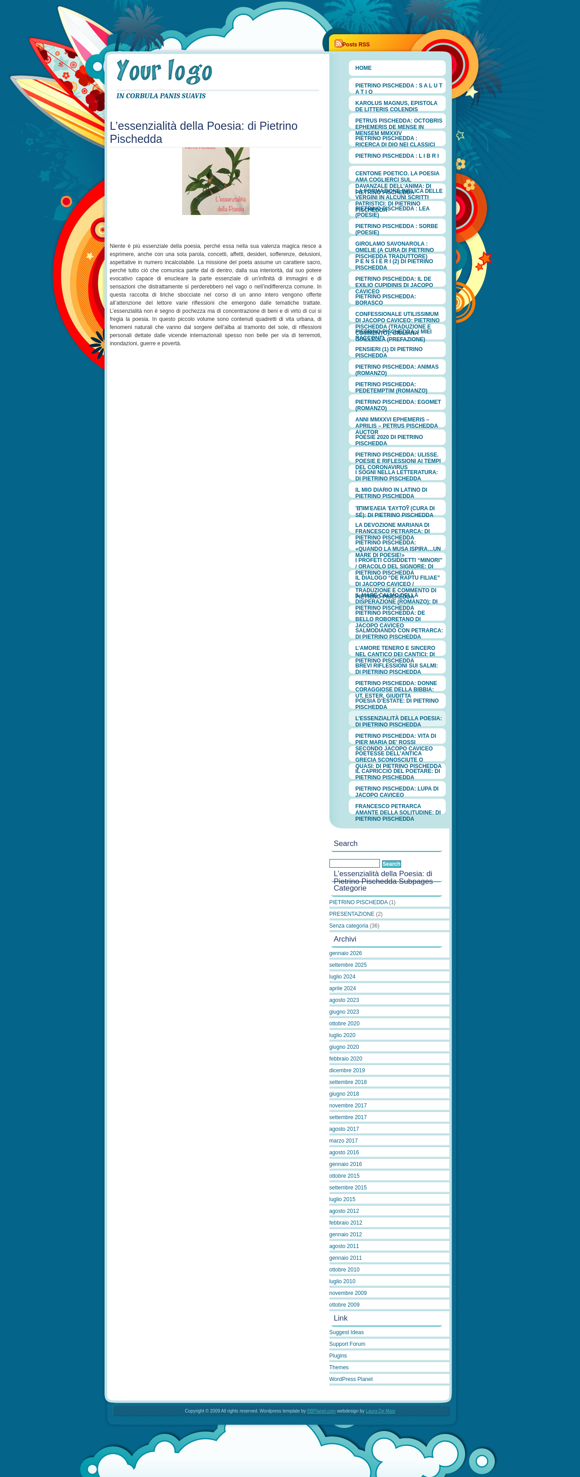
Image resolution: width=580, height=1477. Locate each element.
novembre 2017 (348, 1105)
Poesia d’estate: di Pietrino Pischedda (397, 703)
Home (364, 68)
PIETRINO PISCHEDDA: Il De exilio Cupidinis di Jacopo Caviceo (395, 281)
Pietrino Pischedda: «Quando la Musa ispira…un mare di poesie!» (398, 545)
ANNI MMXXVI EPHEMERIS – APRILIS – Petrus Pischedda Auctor (397, 421)
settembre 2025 (348, 965)
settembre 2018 (348, 1082)
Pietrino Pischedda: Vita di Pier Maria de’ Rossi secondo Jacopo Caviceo (396, 738)
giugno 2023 (344, 1012)
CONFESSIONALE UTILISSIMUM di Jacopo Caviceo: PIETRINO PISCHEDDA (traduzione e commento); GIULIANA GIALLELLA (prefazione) (398, 316)
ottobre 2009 (344, 1305)
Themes (339, 1367)
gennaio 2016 (345, 1164)
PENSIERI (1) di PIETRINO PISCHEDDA (389, 351)
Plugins (338, 1356)
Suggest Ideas (346, 1332)
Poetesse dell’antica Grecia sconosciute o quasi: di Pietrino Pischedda (399, 755)
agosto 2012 (344, 1211)
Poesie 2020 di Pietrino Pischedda (389, 439)
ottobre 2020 (344, 1023)
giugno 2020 (344, 1047)
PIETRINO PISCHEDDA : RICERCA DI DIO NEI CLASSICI (395, 140)
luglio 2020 (342, 1035)
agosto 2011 (344, 1246)
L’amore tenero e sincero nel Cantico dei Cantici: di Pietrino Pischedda (395, 650)
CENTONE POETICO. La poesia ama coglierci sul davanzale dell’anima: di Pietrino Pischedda (398, 175)
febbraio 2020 (345, 1059)
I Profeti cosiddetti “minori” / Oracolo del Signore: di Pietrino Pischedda (399, 562)
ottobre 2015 (344, 1176)
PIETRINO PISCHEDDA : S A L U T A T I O (399, 87)
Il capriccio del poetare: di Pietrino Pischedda (398, 773)
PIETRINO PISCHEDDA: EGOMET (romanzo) (398, 404)
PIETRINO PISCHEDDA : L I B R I (397, 156)
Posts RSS (356, 44)
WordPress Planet (351, 1379)
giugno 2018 (344, 1094)
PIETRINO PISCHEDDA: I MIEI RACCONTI (394, 334)
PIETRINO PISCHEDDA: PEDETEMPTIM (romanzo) (392, 386)
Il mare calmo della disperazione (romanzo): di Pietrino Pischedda (397, 597)
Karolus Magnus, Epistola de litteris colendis (397, 105)
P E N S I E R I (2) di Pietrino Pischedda (394, 263)
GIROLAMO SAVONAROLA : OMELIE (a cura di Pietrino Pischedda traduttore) (395, 246)
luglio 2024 (342, 977)
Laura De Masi (380, 1410)
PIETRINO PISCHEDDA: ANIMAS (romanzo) (397, 369)
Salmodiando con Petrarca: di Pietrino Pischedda (399, 632)
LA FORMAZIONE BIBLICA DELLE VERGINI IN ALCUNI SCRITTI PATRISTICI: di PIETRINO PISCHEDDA (399, 193)
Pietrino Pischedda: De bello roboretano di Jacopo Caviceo (390, 615)
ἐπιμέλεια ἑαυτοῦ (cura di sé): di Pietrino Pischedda (395, 510)
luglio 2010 (342, 1281)
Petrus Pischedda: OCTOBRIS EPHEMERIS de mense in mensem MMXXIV (399, 123)
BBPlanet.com (321, 1410)
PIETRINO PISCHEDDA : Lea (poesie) (393, 211)
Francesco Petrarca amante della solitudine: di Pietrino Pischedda (398, 808)
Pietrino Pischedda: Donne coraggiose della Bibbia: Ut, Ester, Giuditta (396, 685)
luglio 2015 (342, 1199)
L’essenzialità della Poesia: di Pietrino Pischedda (399, 720)
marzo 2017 (343, 1141)
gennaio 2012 (345, 1234)
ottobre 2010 (344, 1270)
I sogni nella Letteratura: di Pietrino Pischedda (397, 474)
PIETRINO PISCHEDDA (218, 72)
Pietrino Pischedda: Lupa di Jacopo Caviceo (397, 791)
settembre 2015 (348, 1187)
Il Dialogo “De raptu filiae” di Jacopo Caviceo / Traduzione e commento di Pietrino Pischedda (398, 580)
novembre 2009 (348, 1293)
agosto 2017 (344, 1129)
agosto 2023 (344, 1000)
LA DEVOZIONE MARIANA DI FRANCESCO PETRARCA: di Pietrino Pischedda (393, 527)
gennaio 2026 (345, 953)
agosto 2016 (344, 1152)
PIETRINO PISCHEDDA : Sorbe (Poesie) (397, 228)
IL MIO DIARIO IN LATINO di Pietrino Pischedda (392, 492)
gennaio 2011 (345, 1258)
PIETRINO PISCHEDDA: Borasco (386, 298)
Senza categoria (349, 926)
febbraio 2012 (345, 1223)
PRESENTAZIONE (351, 914)
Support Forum (347, 1344)
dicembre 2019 (347, 1070)
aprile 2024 (342, 988)
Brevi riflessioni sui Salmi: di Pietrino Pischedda (397, 668)
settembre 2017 (348, 1117)
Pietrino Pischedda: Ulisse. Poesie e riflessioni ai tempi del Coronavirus (398, 457)
